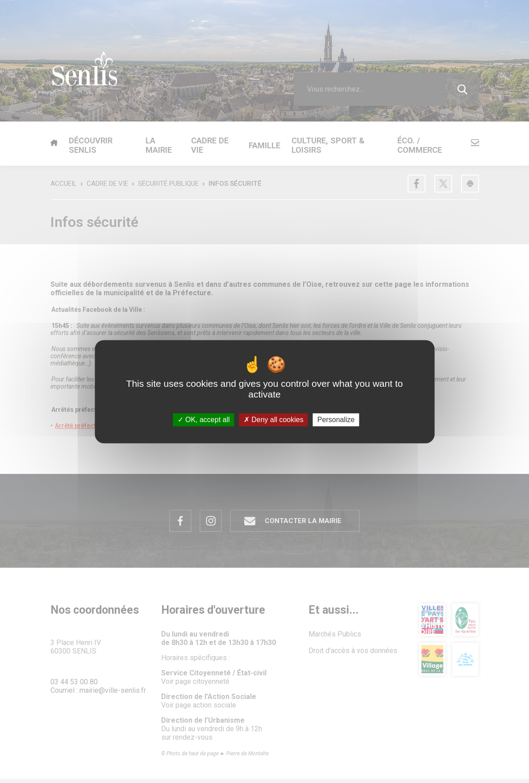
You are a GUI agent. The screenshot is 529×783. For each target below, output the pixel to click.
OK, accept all (204, 419)
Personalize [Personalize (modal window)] (336, 419)
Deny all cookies (274, 419)
